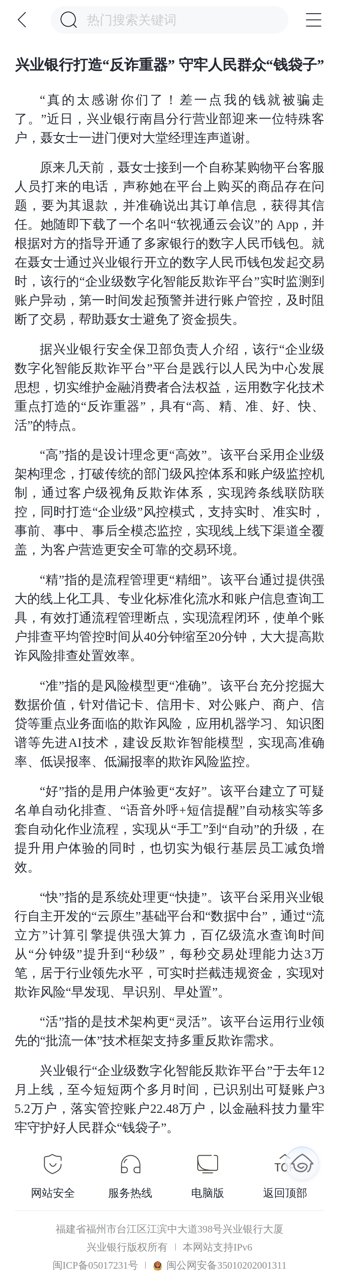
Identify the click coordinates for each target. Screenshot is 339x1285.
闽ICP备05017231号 (95, 1265)
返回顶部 (285, 1193)
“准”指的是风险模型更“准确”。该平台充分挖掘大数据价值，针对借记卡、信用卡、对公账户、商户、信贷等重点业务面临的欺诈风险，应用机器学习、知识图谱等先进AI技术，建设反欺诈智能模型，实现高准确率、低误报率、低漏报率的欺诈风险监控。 (169, 723)
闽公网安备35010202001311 (220, 1265)
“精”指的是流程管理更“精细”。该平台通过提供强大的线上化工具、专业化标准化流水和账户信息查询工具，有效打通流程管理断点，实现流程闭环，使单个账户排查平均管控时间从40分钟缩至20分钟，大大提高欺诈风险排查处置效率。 (169, 618)
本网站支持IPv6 (217, 1247)
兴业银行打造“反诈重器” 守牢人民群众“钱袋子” (169, 65)
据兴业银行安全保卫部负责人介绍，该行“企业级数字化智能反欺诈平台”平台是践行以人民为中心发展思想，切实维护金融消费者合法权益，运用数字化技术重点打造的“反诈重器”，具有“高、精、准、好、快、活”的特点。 (169, 387)
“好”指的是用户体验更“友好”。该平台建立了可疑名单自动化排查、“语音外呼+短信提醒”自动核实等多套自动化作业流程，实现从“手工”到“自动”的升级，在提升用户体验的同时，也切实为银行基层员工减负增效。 (169, 829)
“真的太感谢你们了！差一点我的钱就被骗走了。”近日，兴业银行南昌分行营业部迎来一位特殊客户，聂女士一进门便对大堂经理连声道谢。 (169, 119)
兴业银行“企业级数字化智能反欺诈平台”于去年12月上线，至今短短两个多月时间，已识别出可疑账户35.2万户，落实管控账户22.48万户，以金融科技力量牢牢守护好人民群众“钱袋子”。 (169, 1098)
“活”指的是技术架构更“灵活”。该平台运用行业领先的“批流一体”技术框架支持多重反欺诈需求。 (169, 1031)
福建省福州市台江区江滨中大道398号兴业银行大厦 (170, 1229)
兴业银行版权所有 (127, 1247)
